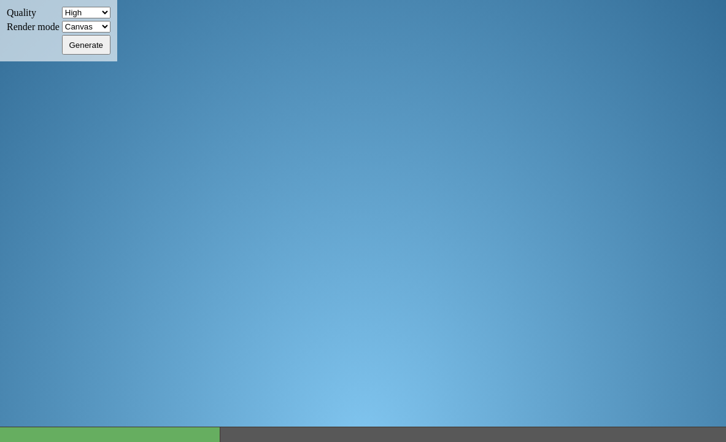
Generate (86, 45)
